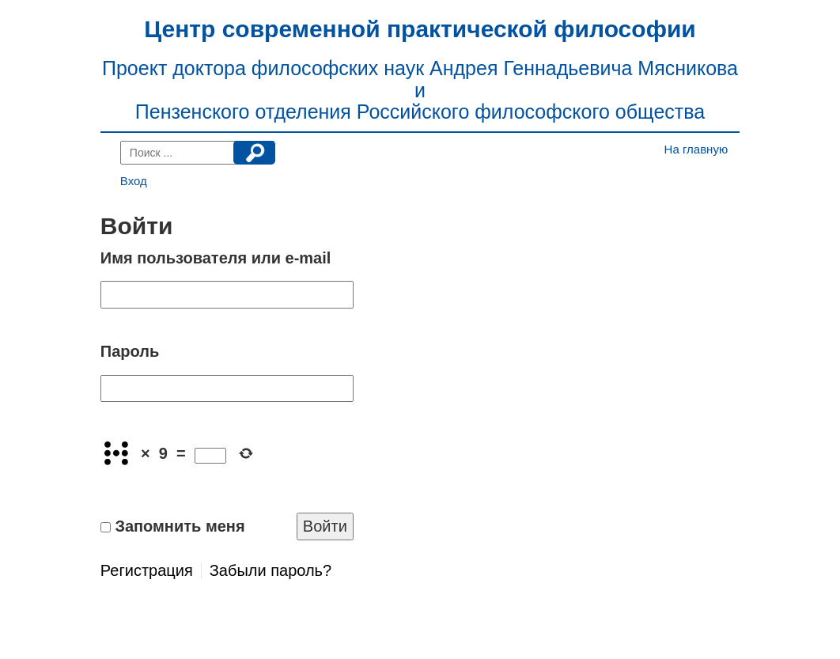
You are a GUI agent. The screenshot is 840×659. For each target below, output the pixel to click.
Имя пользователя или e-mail (215, 258)
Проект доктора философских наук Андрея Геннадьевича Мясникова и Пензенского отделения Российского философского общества (420, 90)
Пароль (129, 351)
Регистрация (146, 570)
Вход (133, 180)
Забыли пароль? (270, 570)
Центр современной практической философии (420, 29)
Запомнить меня (179, 526)
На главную (696, 149)
